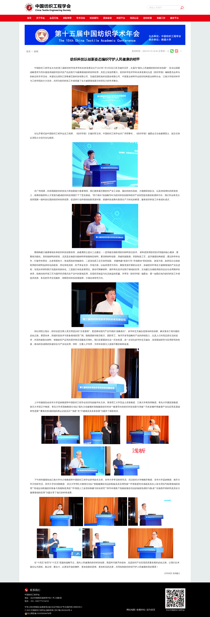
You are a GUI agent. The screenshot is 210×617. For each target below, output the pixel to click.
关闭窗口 (176, 573)
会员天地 (54, 18)
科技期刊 (94, 18)
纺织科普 (147, 18)
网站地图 (131, 610)
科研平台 (121, 18)
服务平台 (174, 18)
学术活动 (80, 18)
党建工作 (161, 18)
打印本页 (168, 573)
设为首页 (151, 610)
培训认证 (134, 18)
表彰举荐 (67, 18)
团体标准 (107, 18)
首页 (29, 18)
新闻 (36, 51)
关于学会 (40, 18)
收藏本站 (141, 610)
